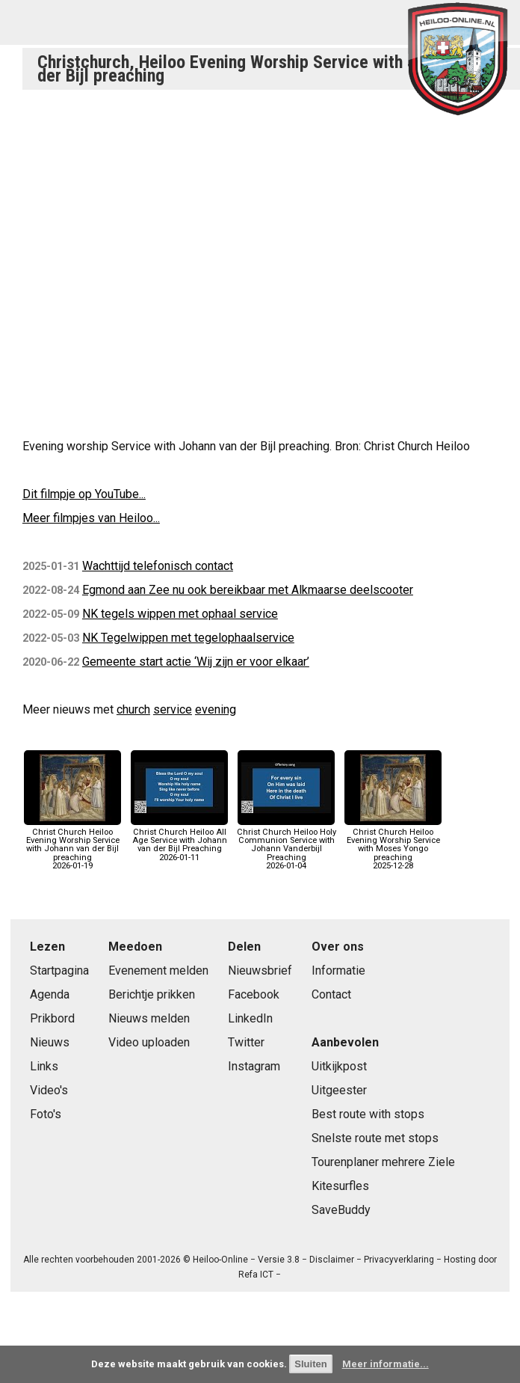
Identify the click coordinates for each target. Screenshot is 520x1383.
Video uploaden (149, 1042)
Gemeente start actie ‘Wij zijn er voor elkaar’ (195, 661)
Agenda (49, 994)
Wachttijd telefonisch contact (157, 566)
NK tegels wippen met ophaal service (180, 614)
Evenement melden (158, 970)
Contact (331, 994)
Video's (49, 1090)
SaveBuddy (341, 1210)
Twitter (246, 1042)
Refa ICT (255, 1274)
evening (215, 709)
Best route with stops (368, 1114)
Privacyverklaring (399, 1259)
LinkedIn (250, 1018)
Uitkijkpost (339, 1066)
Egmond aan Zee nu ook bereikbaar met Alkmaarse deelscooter (247, 590)
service (172, 709)
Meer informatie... (385, 1364)
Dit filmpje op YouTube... (84, 494)
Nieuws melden (149, 1018)
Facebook (253, 994)
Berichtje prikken (151, 994)
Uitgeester (339, 1090)
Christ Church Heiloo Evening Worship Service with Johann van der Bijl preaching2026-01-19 (72, 845)
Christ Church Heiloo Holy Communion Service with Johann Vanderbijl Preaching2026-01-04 (286, 845)
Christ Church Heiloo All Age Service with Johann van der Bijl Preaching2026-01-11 (179, 840)
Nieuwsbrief (260, 970)
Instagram (254, 1066)
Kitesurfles (340, 1186)
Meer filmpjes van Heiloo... (91, 518)
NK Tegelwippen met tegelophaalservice (188, 638)
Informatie (338, 970)
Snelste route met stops (375, 1138)
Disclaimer (331, 1259)
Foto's (45, 1114)
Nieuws (49, 1042)
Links (44, 1066)
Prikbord (52, 1018)
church (133, 709)
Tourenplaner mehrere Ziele (383, 1162)
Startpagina (59, 970)
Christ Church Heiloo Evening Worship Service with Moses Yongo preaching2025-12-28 (393, 845)
